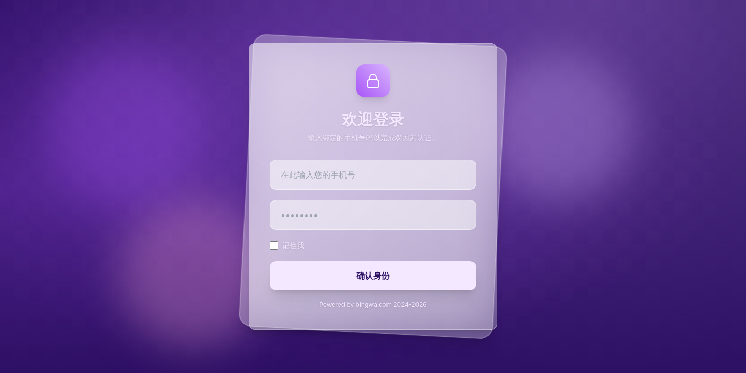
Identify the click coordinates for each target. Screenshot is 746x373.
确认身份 (373, 275)
